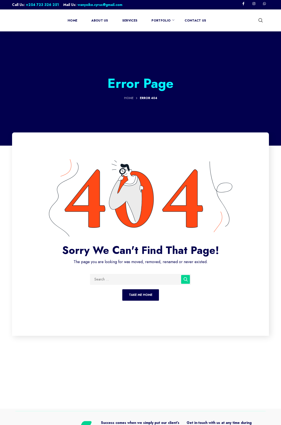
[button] (261, 20)
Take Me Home (140, 295)
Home (128, 98)
